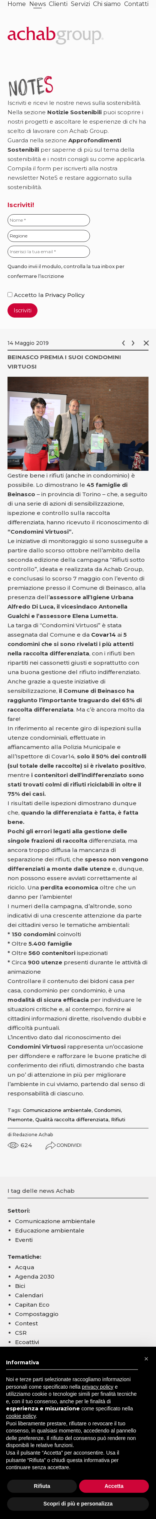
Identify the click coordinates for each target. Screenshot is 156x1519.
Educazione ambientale (49, 1230)
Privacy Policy (64, 294)
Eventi (24, 1239)
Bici (20, 1285)
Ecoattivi (27, 1342)
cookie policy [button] (21, 1416)
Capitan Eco (32, 1304)
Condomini (107, 1110)
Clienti (58, 3)
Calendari (29, 1295)
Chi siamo (107, 3)
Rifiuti (118, 1119)
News (37, 3)
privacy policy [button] (97, 1387)
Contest (26, 1323)
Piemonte (20, 1119)
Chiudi (148, 343)
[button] (146, 1359)
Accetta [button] (114, 1486)
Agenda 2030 (34, 1276)
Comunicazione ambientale (57, 1110)
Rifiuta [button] (42, 1486)
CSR (21, 1332)
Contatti (136, 3)
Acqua (24, 1267)
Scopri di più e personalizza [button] (78, 1504)
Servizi (80, 3)
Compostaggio (36, 1314)
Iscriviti (23, 310)
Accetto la (26, 294)
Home (17, 3)
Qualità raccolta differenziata (71, 1119)
